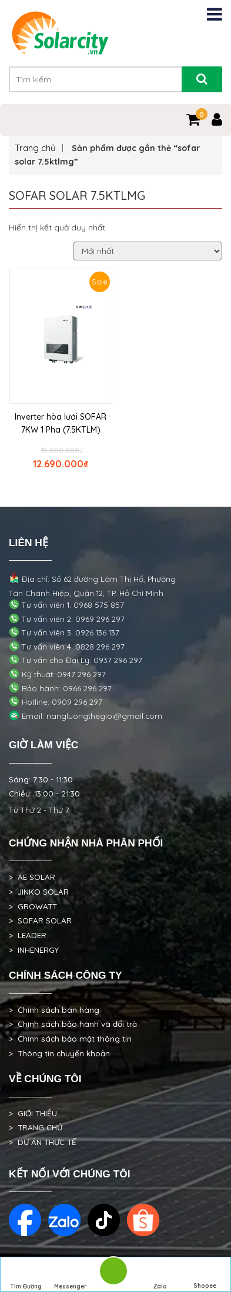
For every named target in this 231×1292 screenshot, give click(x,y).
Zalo (160, 1275)
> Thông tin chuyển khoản (59, 1053)
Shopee (204, 1275)
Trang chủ (35, 147)
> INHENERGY (34, 950)
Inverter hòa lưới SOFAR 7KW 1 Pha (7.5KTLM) (60, 423)
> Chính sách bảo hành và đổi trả (73, 1024)
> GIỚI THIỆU (33, 1113)
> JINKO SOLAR (39, 891)
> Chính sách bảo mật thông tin (70, 1038)
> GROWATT (33, 906)
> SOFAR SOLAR (40, 920)
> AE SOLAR (32, 877)
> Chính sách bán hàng (54, 1010)
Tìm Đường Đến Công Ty (26, 1276)
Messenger (70, 1275)
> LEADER (27, 935)
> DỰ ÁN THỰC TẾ (42, 1142)
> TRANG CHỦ (35, 1127)
